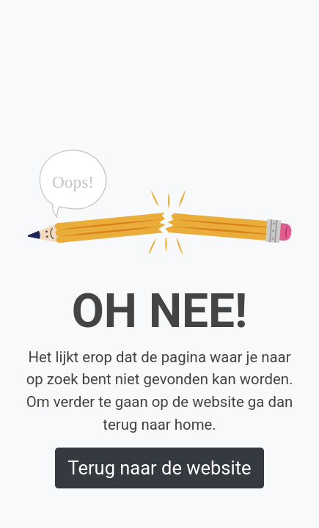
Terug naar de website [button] (159, 468)
